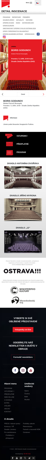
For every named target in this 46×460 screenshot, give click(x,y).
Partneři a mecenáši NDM (31, 429)
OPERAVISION (29, 34)
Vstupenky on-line (23, 330)
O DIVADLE (8, 400)
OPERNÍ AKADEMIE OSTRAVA (13, 34)
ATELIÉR (7, 406)
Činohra (27, 394)
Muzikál (27, 399)
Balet (26, 396)
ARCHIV (7, 409)
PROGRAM (6, 17)
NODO (18, 22)
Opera (26, 391)
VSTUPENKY (22, 136)
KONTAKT (7, 411)
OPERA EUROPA (8, 25)
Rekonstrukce (27, 426)
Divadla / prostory (10, 429)
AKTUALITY (20, 20)
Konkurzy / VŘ (9, 426)
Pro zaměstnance (10, 432)
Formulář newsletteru (23, 357)
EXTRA (6, 403)
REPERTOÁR (16, 17)
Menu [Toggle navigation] (29, 3)
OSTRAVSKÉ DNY (28, 22)
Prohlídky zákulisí (29, 423)
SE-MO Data (27, 453)
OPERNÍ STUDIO (8, 22)
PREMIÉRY (26, 17)
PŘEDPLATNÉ (23, 144)
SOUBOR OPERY (8, 20)
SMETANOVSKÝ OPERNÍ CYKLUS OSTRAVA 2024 (19, 28)
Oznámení (26, 432)
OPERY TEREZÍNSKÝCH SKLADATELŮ (16, 31)
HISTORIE (29, 20)
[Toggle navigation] (38, 2)
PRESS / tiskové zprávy (12, 423)
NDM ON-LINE (9, 397)
